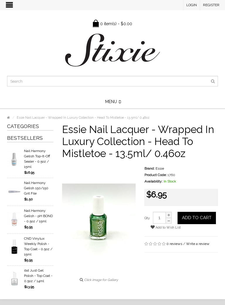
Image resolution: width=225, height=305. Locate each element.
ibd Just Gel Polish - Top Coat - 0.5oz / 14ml (38, 275)
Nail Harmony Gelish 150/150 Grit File (36, 188)
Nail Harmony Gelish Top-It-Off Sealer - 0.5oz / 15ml (37, 159)
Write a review (197, 244)
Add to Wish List (166, 227)
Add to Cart (197, 217)
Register (211, 5)
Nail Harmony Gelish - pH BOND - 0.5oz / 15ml (38, 216)
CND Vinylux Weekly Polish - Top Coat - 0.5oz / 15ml (38, 246)
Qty (147, 218)
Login (191, 5)
